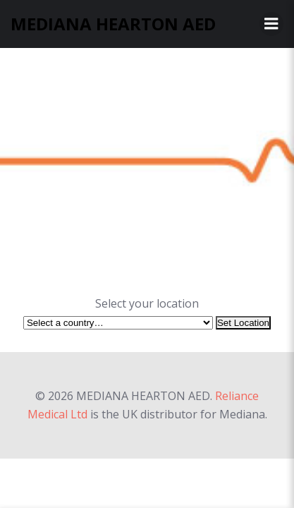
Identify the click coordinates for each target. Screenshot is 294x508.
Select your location (147, 303)
